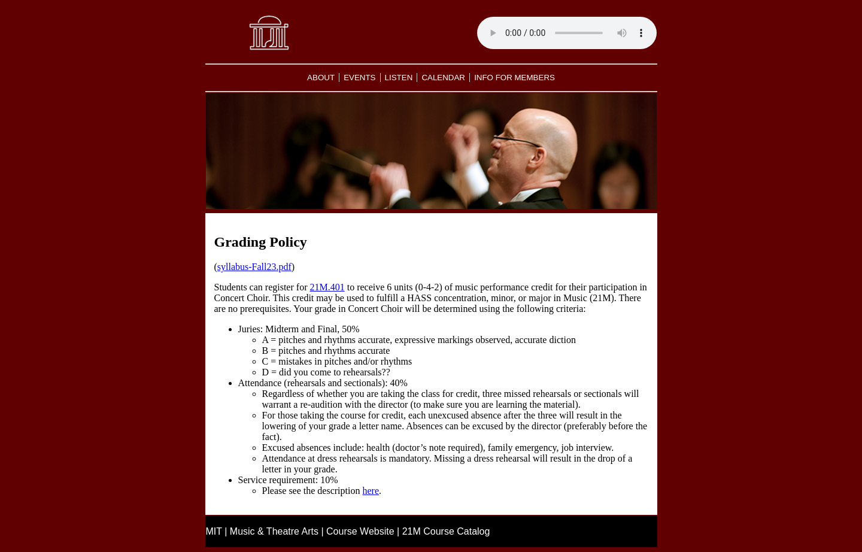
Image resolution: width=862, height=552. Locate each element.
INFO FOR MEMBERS (514, 77)
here (370, 491)
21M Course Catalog (446, 531)
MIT (214, 531)
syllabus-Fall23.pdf (254, 267)
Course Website (360, 531)
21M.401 (326, 287)
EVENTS (359, 77)
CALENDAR (443, 77)
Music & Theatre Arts (274, 531)
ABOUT (321, 77)
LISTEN (399, 77)
